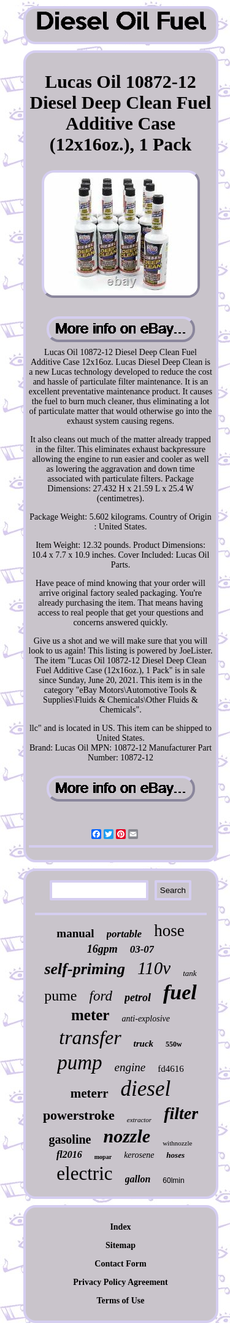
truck (144, 1043)
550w (174, 1044)
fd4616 (171, 1069)
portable (124, 934)
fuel (180, 992)
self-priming (84, 969)
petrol (138, 997)
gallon (138, 1179)
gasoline (70, 1139)
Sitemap (120, 1245)
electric (84, 1173)
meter (90, 1015)
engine (130, 1067)
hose (169, 930)
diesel (146, 1089)
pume (60, 996)
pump (79, 1063)
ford (101, 996)
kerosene (139, 1155)
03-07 (142, 949)
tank (189, 973)
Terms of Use (120, 1300)
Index (120, 1226)
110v (154, 968)
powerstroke (79, 1115)
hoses (175, 1155)
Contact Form (120, 1263)
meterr (90, 1093)
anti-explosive (145, 1018)
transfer (90, 1037)
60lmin (173, 1180)
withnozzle (177, 1143)
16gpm (102, 949)
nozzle (126, 1136)
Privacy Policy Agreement (120, 1282)
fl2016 (69, 1154)
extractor (139, 1119)
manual (75, 933)
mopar (103, 1156)
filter (181, 1113)
